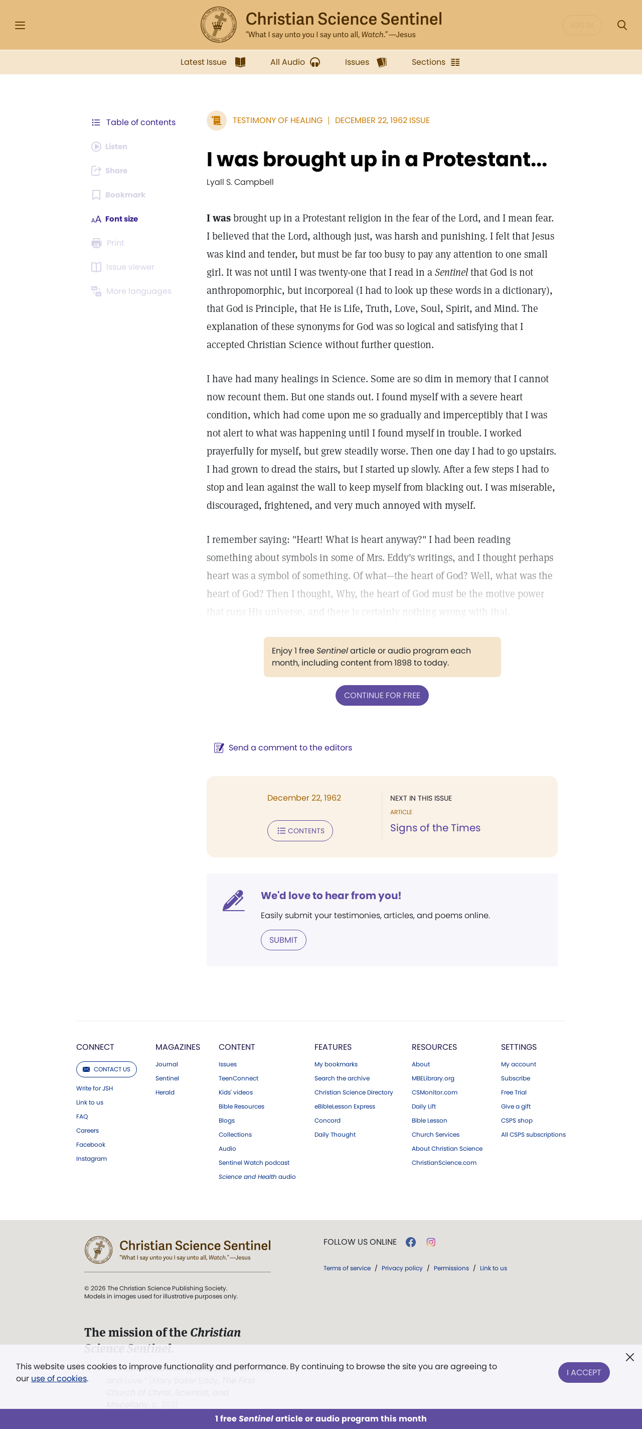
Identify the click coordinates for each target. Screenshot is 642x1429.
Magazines (177, 1045)
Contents (295, 830)
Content (237, 1045)
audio (257, 1175)
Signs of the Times (433, 828)
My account (518, 1062)
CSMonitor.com (434, 1090)
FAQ (82, 1115)
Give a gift (516, 1105)
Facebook (90, 1143)
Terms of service (347, 1266)
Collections (235, 1133)
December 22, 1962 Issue (377, 120)
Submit (278, 938)
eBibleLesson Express (344, 1105)
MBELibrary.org (433, 1076)
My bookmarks (336, 1062)
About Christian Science (447, 1147)
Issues (228, 1062)
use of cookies (59, 1378)
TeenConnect (238, 1076)
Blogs (227, 1119)
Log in (582, 25)
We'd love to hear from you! (326, 894)
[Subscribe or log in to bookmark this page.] (120, 195)
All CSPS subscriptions (533, 1133)
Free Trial (514, 1090)
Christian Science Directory (353, 1090)
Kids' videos (236, 1090)
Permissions (451, 1266)
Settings (519, 1045)
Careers (87, 1129)
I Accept (584, 1370)
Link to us (89, 1100)
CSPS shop (517, 1119)
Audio (227, 1147)
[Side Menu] (20, 25)
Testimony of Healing (272, 120)
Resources (434, 1045)
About (421, 1062)
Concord (327, 1119)
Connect (95, 1045)
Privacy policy (402, 1266)
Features (333, 1045)
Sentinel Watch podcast (254, 1161)
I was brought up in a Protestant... (372, 159)
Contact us (106, 1067)
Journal (166, 1062)
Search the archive (342, 1076)
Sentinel (167, 1076)
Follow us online (360, 1240)
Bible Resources (241, 1105)
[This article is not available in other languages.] (133, 291)
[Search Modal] (622, 25)
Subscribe (515, 1076)
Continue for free (380, 695)
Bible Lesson (429, 1119)
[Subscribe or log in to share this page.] (111, 171)
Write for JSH (94, 1086)
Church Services (435, 1133)
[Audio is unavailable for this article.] (111, 147)
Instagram (91, 1157)
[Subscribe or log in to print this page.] (109, 243)
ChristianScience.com (444, 1161)
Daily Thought (335, 1133)
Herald (165, 1090)
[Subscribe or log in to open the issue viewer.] (124, 267)
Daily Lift (424, 1105)
